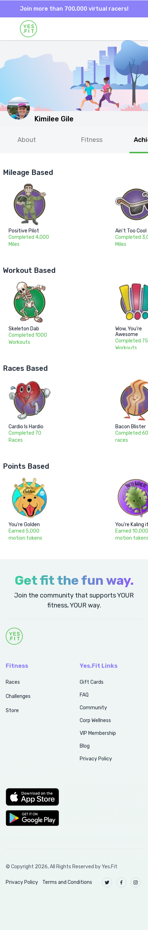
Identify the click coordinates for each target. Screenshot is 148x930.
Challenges (18, 696)
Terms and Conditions (67, 882)
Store (12, 711)
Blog (85, 746)
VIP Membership (98, 733)
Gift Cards (92, 682)
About (26, 140)
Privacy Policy (96, 759)
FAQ (84, 695)
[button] (35, 797)
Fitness (91, 140)
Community (93, 708)
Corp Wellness (95, 720)
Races (13, 682)
